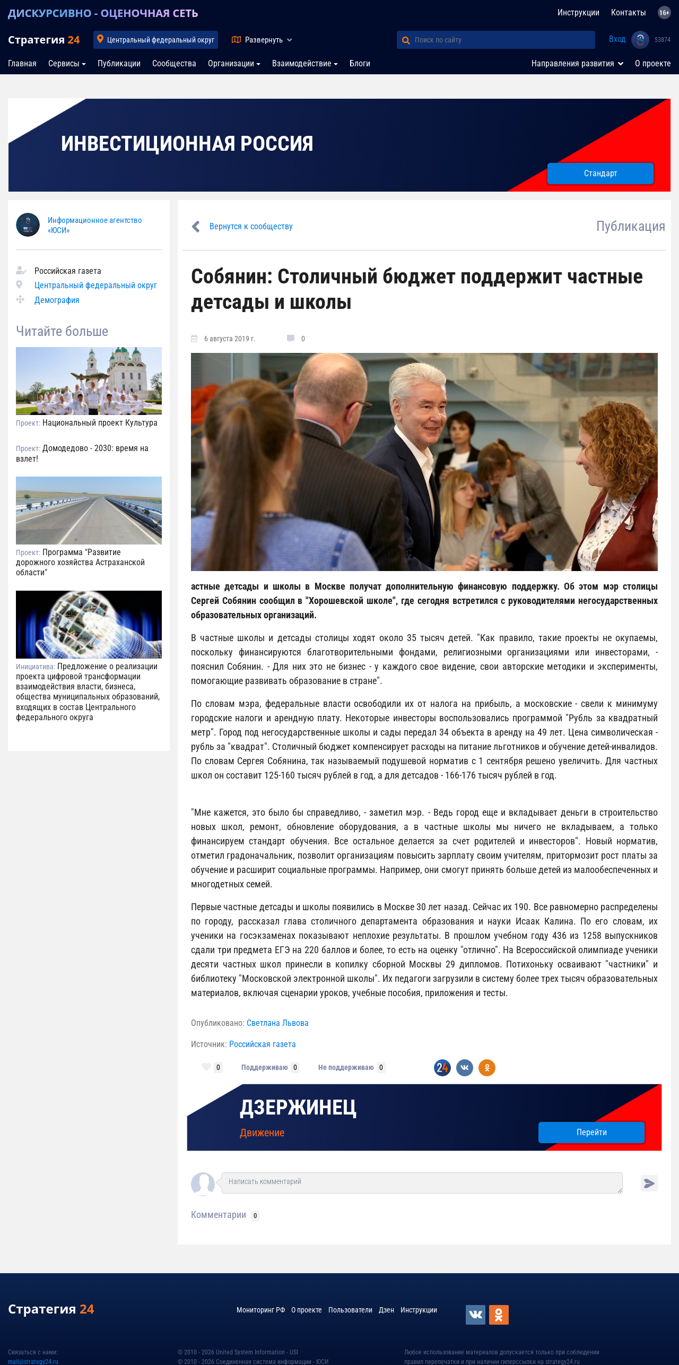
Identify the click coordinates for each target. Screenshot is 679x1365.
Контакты (628, 12)
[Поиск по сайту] (505, 40)
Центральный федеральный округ (160, 40)
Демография (57, 300)
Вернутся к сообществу (251, 226)
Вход (617, 39)
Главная (22, 63)
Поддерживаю (264, 1067)
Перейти (592, 1132)
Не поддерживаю (346, 1067)
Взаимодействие (302, 63)
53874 (663, 40)
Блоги (360, 63)
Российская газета (262, 1044)
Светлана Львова (278, 1023)
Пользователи (350, 1310)
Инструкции (578, 12)
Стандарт (600, 173)
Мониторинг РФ (261, 1310)
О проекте (653, 63)
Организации (231, 63)
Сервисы (64, 63)
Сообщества (174, 63)
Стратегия (44, 39)
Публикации (119, 63)
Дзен (386, 1310)
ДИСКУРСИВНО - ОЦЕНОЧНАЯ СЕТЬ (103, 13)
